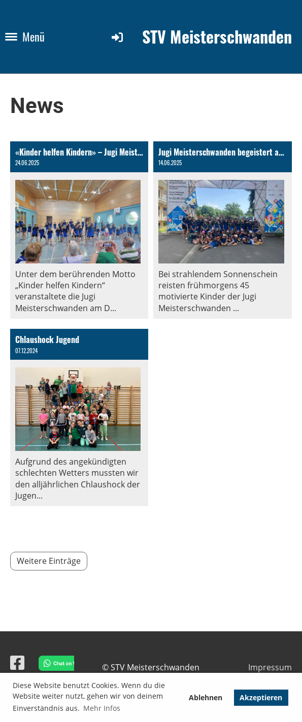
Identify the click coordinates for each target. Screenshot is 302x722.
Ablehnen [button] (205, 697)
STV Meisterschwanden (217, 36)
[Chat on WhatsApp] (54, 664)
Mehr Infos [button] (101, 708)
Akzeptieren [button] (261, 697)
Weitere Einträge (49, 560)
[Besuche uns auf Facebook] (17, 662)
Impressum (270, 667)
